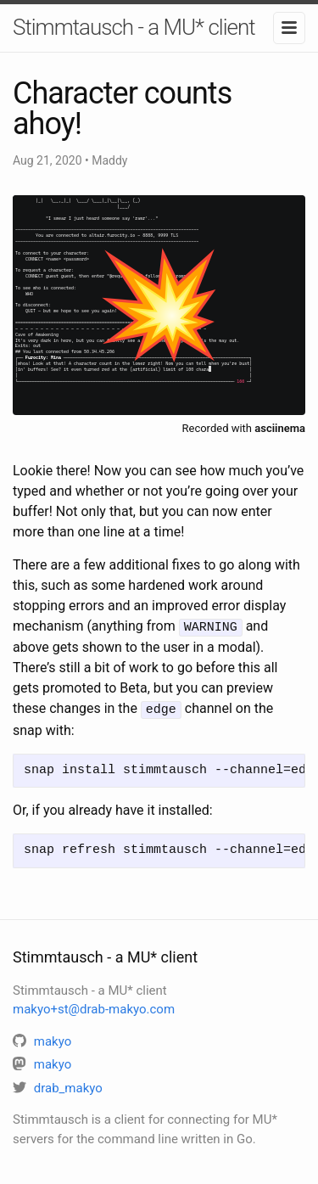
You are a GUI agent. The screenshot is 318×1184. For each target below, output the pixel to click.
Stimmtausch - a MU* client (134, 27)
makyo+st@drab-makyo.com (94, 1006)
